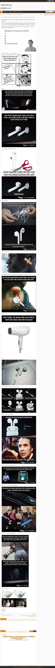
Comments (46, 14)
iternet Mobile (5, 11)
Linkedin (52, 1)
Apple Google (20, 11)
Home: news (1, 12)
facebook (48, 1)
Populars (40, 14)
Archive (52, 14)
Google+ (51, 1)
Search (54, 11)
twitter (49, 1)
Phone (6, 533)
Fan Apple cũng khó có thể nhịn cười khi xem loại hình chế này (18, 17)
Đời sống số (15, 11)
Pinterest (54, 1)
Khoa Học (10, 11)
